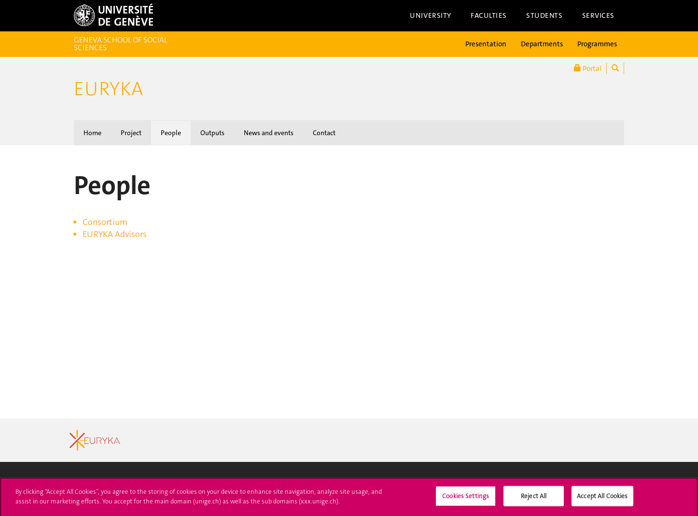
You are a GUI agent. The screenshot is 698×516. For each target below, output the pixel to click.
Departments (542, 44)
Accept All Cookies (602, 500)
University (430, 15)
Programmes (597, 44)
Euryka (108, 88)
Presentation (485, 44)
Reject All (533, 500)
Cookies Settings (465, 500)
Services (598, 15)
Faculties (489, 15)
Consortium (105, 222)
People (171, 132)
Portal (587, 68)
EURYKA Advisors (115, 234)
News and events (268, 132)
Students (544, 15)
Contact (324, 132)
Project (131, 132)
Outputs (212, 132)
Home (92, 132)
